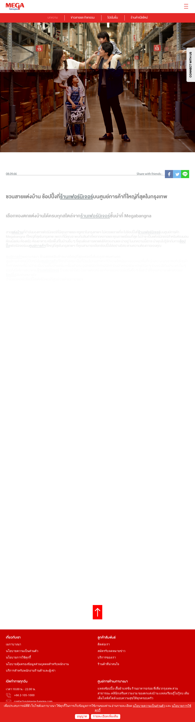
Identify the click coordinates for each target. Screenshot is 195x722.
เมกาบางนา (13, 644)
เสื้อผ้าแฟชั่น (123, 688)
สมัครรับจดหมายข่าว (111, 651)
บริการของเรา (107, 657)
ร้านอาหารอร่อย (142, 688)
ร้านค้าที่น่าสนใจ (108, 664)
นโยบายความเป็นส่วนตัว (22, 651)
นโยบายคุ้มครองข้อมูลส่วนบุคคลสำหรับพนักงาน (37, 664)
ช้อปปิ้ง (109, 688)
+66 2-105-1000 (24, 695)
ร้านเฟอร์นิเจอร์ (76, 213)
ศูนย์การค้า (105, 681)
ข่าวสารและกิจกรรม (83, 17)
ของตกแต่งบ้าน (148, 693)
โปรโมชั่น (113, 17)
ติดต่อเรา (104, 644)
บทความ (52, 17)
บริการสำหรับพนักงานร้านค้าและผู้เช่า (30, 670)
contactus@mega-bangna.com (33, 701)
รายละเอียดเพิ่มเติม (105, 716)
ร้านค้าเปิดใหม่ (139, 17)
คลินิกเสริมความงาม (124, 693)
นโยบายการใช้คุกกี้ (18, 657)
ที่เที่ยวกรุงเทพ (162, 688)
